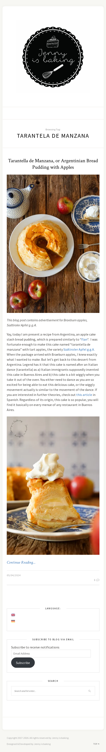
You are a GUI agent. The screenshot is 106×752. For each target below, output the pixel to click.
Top (96, 744)
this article (84, 395)
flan (84, 339)
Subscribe (23, 663)
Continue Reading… (21, 562)
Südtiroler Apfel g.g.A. (79, 349)
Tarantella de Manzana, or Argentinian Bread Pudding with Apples (53, 163)
